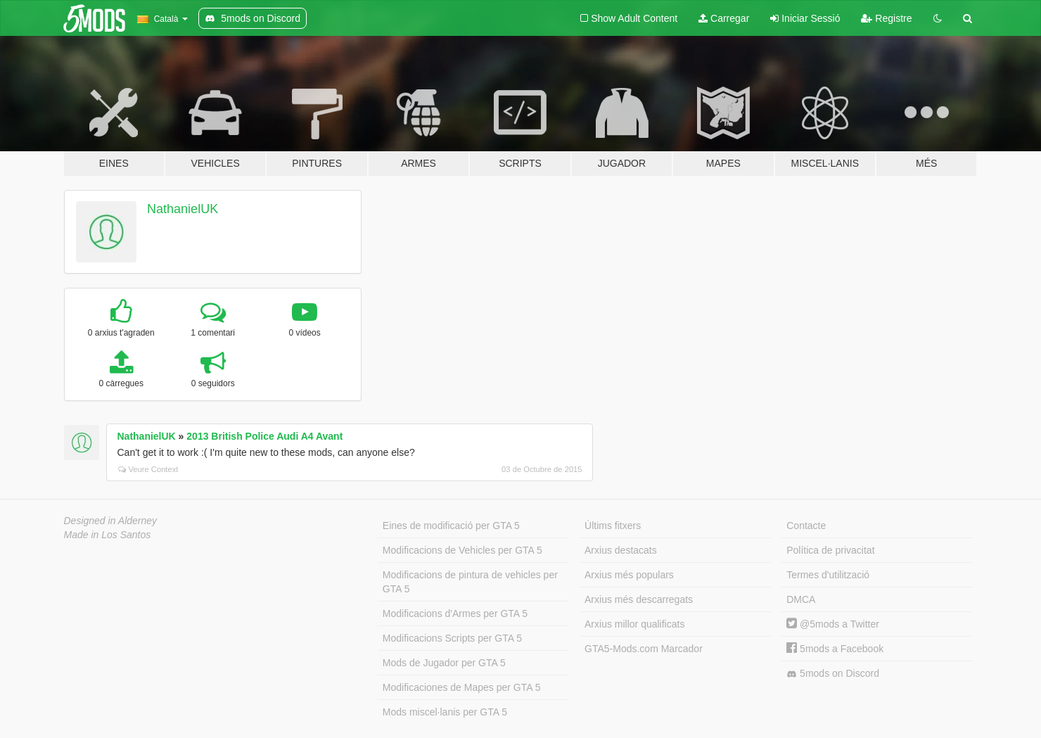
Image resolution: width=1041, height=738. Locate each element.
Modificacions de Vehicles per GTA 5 (462, 550)
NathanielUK (182, 209)
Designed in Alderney (111, 520)
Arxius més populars (629, 574)
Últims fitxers (613, 525)
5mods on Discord (832, 674)
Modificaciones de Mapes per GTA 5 (462, 687)
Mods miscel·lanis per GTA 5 (445, 712)
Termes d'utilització (827, 574)
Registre (886, 18)
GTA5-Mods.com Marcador (644, 648)
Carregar (723, 18)
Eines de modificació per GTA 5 (451, 525)
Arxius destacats (621, 550)
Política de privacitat (830, 550)
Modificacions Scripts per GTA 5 (452, 638)
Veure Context (148, 469)
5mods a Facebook (834, 648)
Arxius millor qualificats (634, 624)
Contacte (806, 525)
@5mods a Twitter (832, 624)
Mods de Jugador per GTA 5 (444, 662)
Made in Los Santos (107, 534)
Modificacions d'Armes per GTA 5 (455, 613)
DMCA (800, 599)
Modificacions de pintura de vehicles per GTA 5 (470, 581)
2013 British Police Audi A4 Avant (264, 436)
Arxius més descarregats (639, 599)
